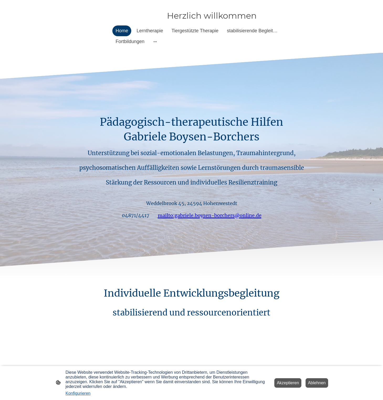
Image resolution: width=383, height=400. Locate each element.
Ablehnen (317, 383)
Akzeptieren (288, 383)
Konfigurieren (78, 393)
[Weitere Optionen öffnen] (155, 41)
